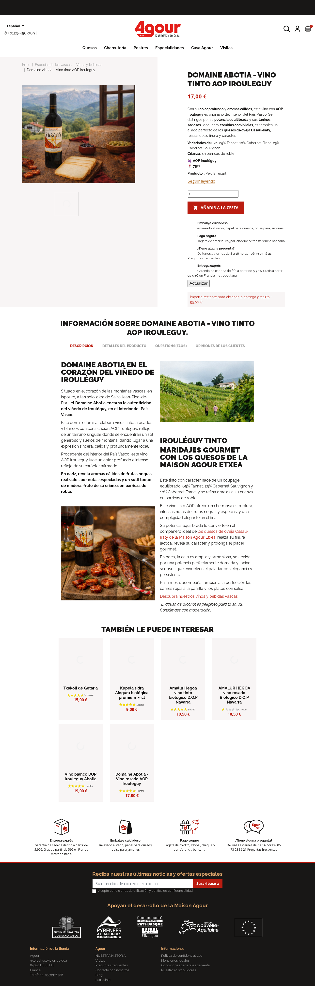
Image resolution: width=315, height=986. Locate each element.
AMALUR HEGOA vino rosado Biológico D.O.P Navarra (234, 695)
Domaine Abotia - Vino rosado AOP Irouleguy (131, 779)
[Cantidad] (213, 194)
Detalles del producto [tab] (124, 346)
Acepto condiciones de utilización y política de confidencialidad (145, 890)
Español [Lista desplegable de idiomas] (14, 26)
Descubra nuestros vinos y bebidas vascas (199, 596)
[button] (287, 29)
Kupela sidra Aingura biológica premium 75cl (131, 693)
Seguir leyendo (201, 181)
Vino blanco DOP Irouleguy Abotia (80, 776)
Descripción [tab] (82, 346)
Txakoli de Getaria (80, 688)
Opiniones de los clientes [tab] (220, 346)
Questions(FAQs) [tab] (171, 346)
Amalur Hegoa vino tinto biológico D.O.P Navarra (183, 695)
